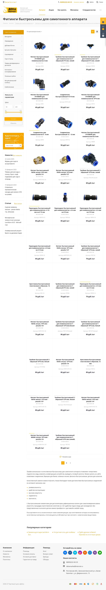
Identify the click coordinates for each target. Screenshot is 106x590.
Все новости (17, 155)
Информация (28, 548)
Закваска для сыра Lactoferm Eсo (38, 533)
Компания (7, 548)
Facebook (70, 553)
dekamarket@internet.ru (74, 566)
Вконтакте (65, 553)
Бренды (46, 557)
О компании (7, 551)
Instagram (80, 553)
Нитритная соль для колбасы (64, 532)
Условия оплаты (29, 554)
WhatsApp (100, 553)
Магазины (6, 557)
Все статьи (18, 203)
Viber (95, 553)
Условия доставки (29, 557)
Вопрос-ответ (48, 554)
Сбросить (13, 123)
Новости (6, 554)
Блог (44, 551)
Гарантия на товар (30, 559)
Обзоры (46, 559)
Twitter (75, 553)
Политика (6, 559)
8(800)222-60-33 (66, 2)
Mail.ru (90, 553)
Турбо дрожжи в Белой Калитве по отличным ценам (89, 533)
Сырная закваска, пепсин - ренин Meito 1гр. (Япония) (12, 209)
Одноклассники (85, 553)
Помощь (26, 551)
